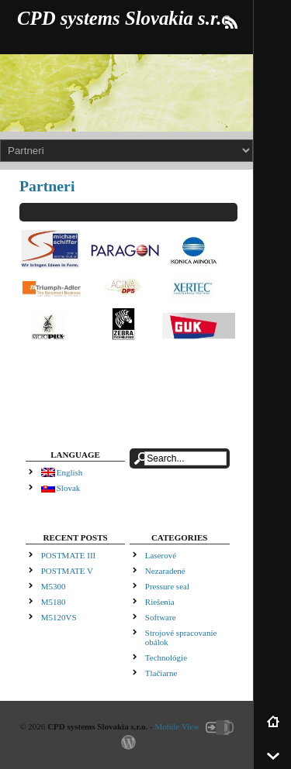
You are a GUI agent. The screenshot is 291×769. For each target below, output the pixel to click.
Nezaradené (165, 570)
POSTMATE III (68, 555)
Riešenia (160, 601)
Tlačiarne (161, 673)
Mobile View (176, 726)
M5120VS (59, 617)
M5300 (53, 586)
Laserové (160, 555)
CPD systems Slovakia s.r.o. (126, 18)
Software (160, 617)
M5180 (53, 601)
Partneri (46, 185)
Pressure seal (167, 586)
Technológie (166, 657)
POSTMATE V (67, 570)
